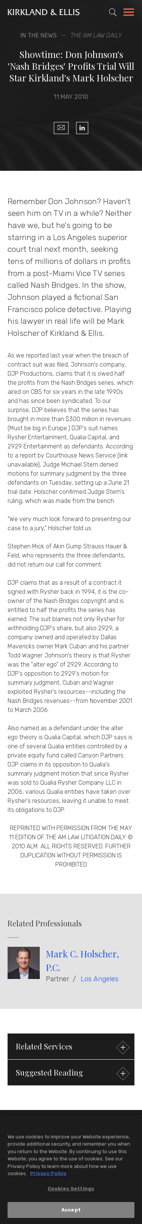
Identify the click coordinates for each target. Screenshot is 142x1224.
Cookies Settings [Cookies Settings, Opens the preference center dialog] (71, 1189)
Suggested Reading (72, 1073)
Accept (71, 1210)
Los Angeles (100, 979)
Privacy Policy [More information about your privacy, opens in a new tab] (48, 1174)
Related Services (72, 1047)
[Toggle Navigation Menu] (128, 13)
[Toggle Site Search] (112, 12)
